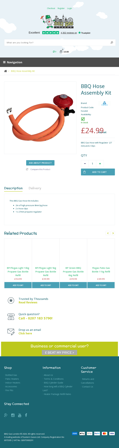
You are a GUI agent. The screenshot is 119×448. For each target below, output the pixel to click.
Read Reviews (28, 302)
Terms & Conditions (54, 378)
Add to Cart (18, 285)
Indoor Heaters (12, 382)
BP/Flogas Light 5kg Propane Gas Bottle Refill (45, 271)
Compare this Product (38, 169)
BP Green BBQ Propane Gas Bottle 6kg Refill (73, 271)
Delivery (35, 188)
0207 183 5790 (40, 318)
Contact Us (87, 386)
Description (13, 188)
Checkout (51, 8)
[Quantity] (92, 163)
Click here (25, 333)
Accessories (11, 386)
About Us (48, 375)
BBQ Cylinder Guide (53, 382)
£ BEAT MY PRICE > (59, 352)
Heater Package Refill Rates (57, 394)
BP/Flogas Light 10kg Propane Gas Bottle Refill (18, 271)
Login (69, 8)
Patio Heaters (12, 378)
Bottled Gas (11, 375)
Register (61, 8)
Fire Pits (9, 390)
